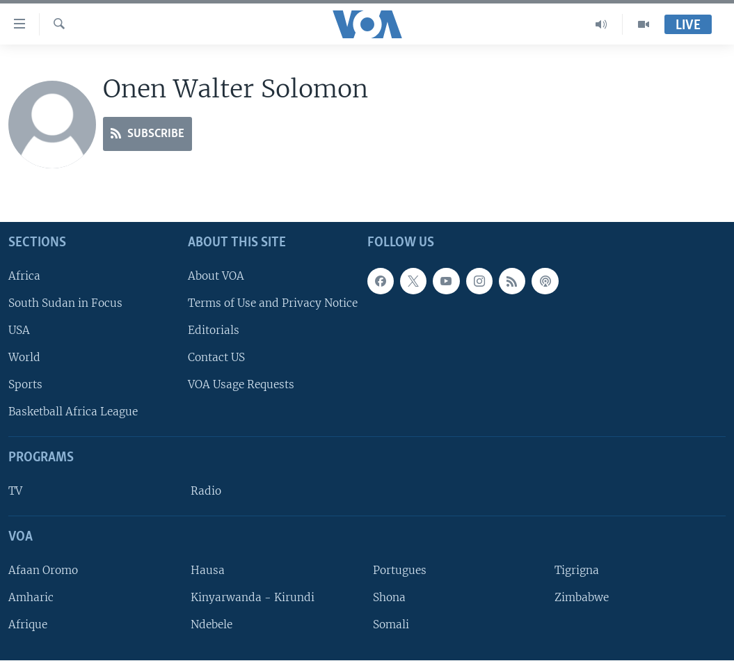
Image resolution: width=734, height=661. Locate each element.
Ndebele (211, 624)
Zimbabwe (582, 597)
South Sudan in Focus (65, 303)
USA (19, 330)
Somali (391, 624)
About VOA (216, 275)
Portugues (399, 570)
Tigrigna (577, 570)
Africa (24, 275)
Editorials (213, 330)
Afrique (27, 624)
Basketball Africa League (73, 412)
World (24, 357)
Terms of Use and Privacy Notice (273, 303)
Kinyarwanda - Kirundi (252, 597)
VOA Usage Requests (241, 384)
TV (15, 490)
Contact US (216, 357)
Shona (389, 597)
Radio (206, 490)
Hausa (208, 570)
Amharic (31, 597)
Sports (25, 384)
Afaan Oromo (43, 570)
